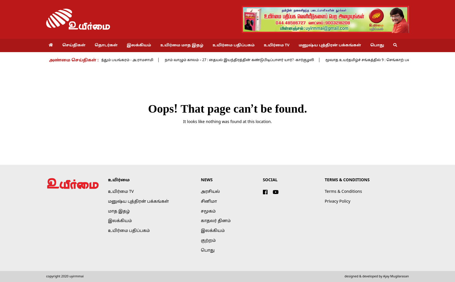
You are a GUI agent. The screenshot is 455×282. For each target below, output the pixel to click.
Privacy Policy (337, 201)
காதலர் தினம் (216, 221)
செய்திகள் (74, 45)
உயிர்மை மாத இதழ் (181, 45)
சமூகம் (208, 211)
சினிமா (209, 201)
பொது (377, 45)
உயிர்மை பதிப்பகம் (234, 45)
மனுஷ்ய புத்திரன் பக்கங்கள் (330, 45)
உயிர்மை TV (277, 45)
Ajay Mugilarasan (396, 276)
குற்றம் (208, 240)
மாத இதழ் (119, 211)
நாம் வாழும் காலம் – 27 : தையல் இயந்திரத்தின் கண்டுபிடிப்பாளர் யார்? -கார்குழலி (244, 60)
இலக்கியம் (139, 45)
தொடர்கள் (106, 45)
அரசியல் (210, 191)
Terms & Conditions (343, 191)
